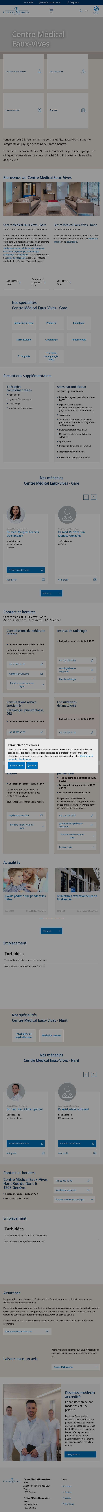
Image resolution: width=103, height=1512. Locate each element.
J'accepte (32, 765)
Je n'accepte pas (16, 765)
